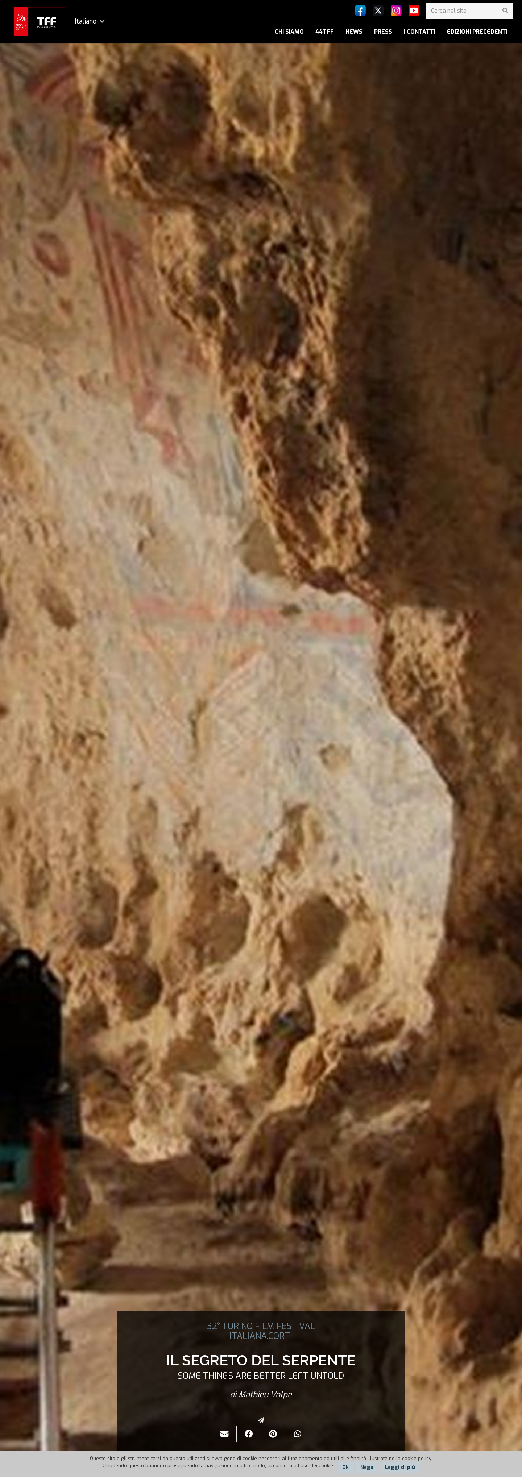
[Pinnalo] (273, 1434)
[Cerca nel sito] (469, 11)
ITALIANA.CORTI (260, 1336)
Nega (366, 1467)
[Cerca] (505, 11)
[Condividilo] (249, 1434)
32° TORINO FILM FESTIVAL (261, 1326)
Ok (345, 1467)
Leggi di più (400, 1467)
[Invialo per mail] (224, 1434)
